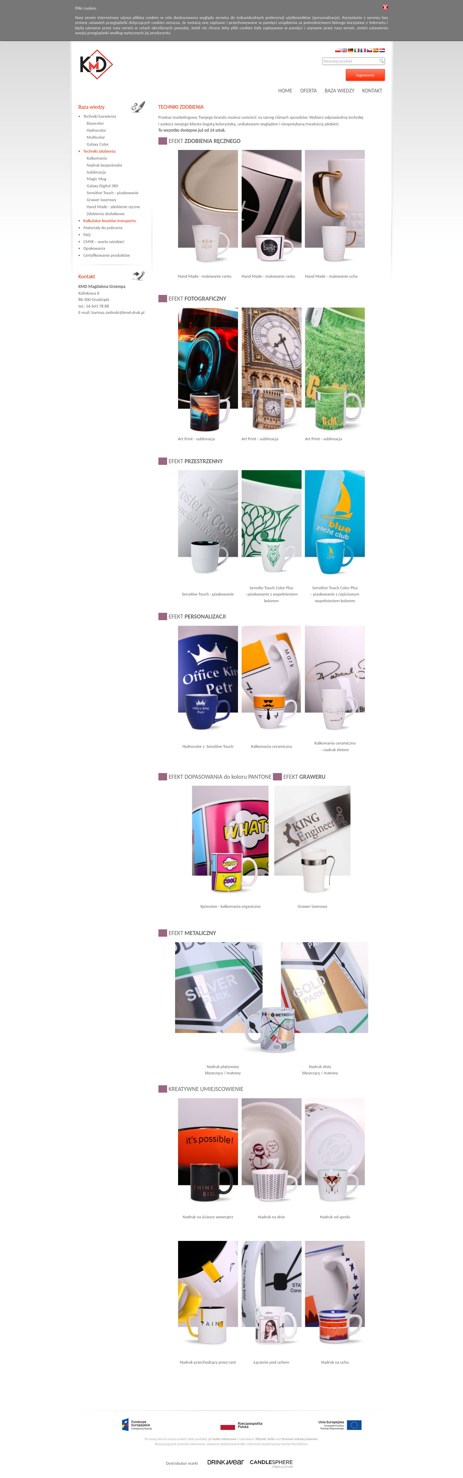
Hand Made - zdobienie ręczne (113, 206)
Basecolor (95, 123)
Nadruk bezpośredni (104, 165)
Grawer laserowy (101, 199)
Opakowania (94, 248)
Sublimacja (96, 172)
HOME (285, 90)
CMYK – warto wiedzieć (104, 241)
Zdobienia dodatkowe (106, 213)
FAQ (87, 234)
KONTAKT (372, 90)
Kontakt (87, 276)
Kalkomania (97, 158)
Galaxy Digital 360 (102, 185)
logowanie (365, 74)
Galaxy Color (98, 144)
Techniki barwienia (100, 116)
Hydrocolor (96, 130)
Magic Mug (97, 178)
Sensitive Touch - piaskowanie (113, 192)
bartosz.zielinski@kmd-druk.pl (118, 312)
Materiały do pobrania (103, 227)
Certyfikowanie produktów (107, 255)
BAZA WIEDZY (339, 90)
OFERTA (308, 90)
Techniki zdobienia (100, 151)
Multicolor (96, 137)
